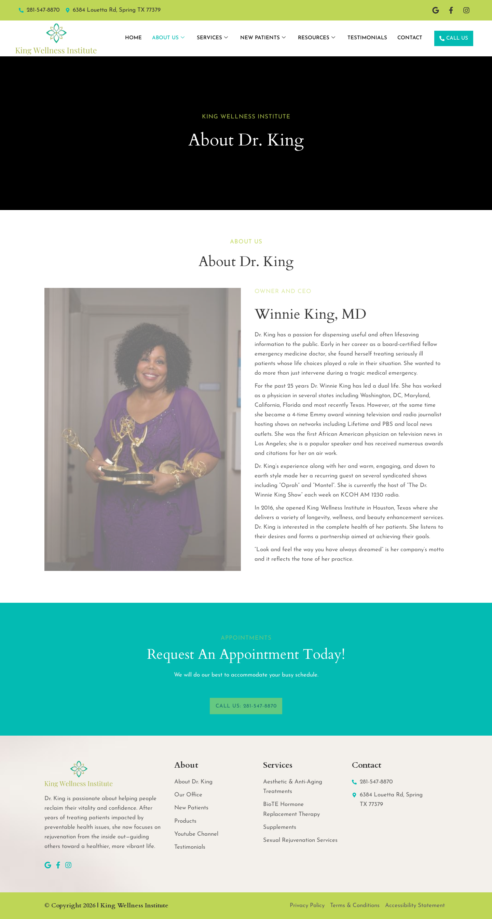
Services (212, 38)
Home (133, 38)
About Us (168, 38)
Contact (409, 38)
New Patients (263, 38)
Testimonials (367, 38)
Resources (316, 38)
